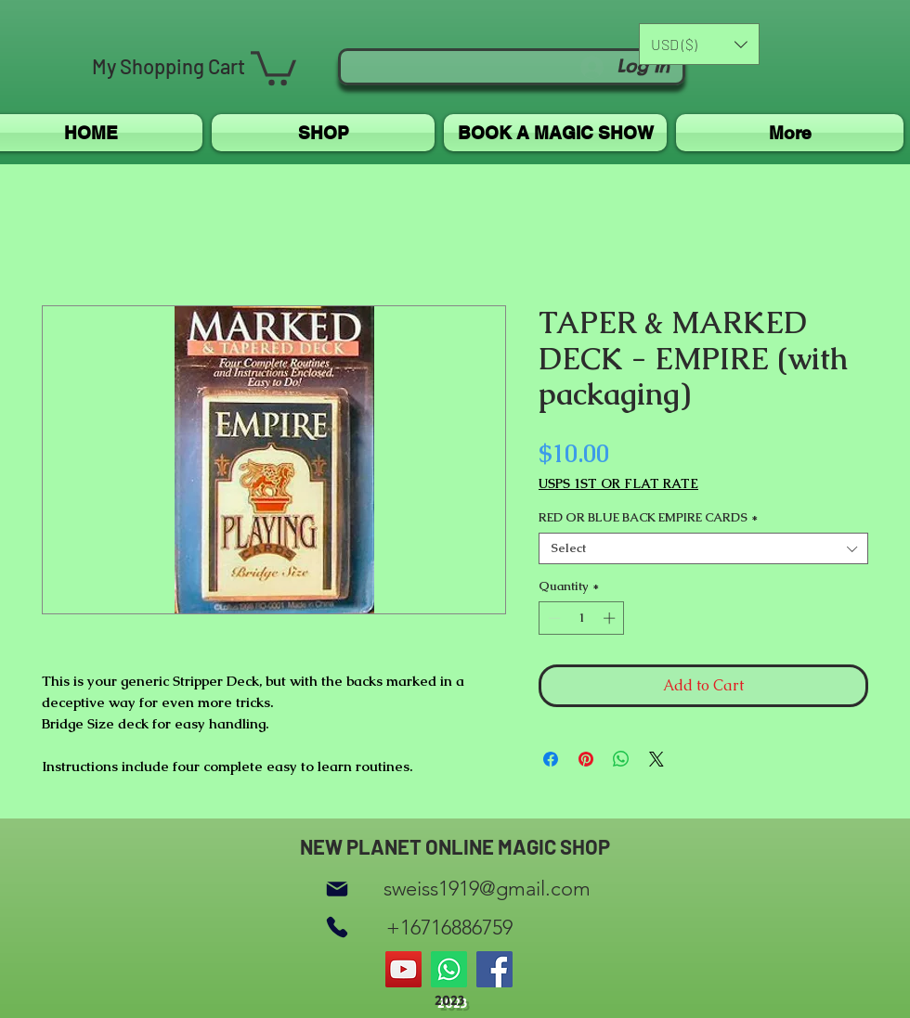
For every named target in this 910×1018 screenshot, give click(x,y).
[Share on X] (656, 759)
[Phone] (337, 927)
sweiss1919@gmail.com (487, 888)
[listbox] (699, 44)
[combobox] (703, 548)
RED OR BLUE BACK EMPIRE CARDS (648, 517)
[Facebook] (494, 969)
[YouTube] (403, 969)
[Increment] (611, 618)
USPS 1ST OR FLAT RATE (618, 484)
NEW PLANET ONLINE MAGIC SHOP (455, 846)
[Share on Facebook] (551, 759)
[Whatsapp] (449, 969)
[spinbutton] (582, 618)
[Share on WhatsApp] (621, 759)
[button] (273, 66)
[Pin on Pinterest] (586, 759)
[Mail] (337, 888)
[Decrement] (552, 618)
